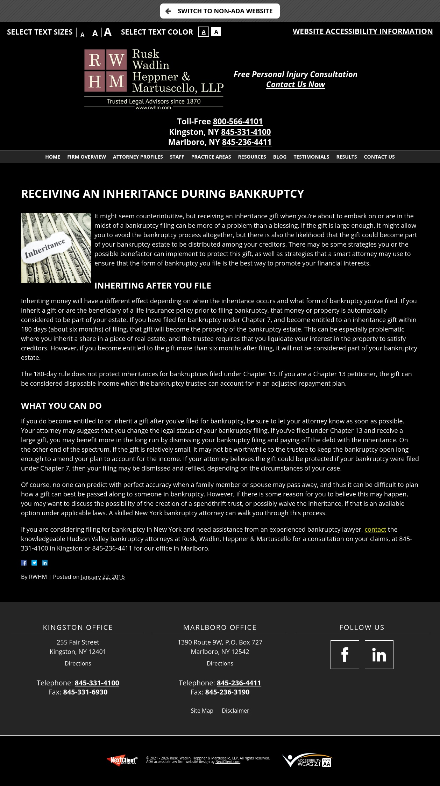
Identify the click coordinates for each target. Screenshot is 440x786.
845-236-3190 (227, 692)
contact (375, 529)
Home (52, 156)
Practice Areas (211, 156)
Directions (78, 663)
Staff (177, 156)
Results (346, 156)
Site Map (202, 710)
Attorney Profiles (138, 156)
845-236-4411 (247, 142)
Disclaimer (235, 710)
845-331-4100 (246, 131)
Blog (280, 156)
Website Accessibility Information (363, 31)
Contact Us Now (295, 84)
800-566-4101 (238, 121)
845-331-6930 (85, 692)
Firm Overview (86, 156)
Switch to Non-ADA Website (225, 11)
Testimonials (311, 156)
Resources (252, 156)
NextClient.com (227, 761)
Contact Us (379, 156)
